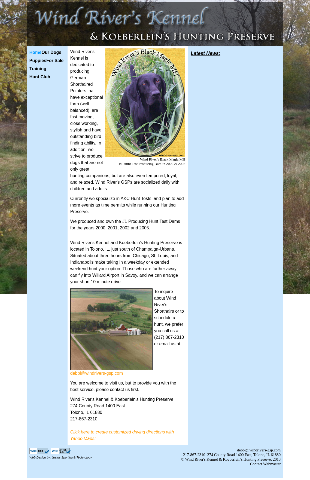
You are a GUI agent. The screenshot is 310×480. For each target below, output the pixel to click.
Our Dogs (51, 52)
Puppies (37, 60)
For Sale (54, 60)
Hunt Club (39, 77)
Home (35, 52)
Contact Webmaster (265, 464)
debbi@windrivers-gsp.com (96, 373)
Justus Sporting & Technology (72, 457)
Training (37, 68)
